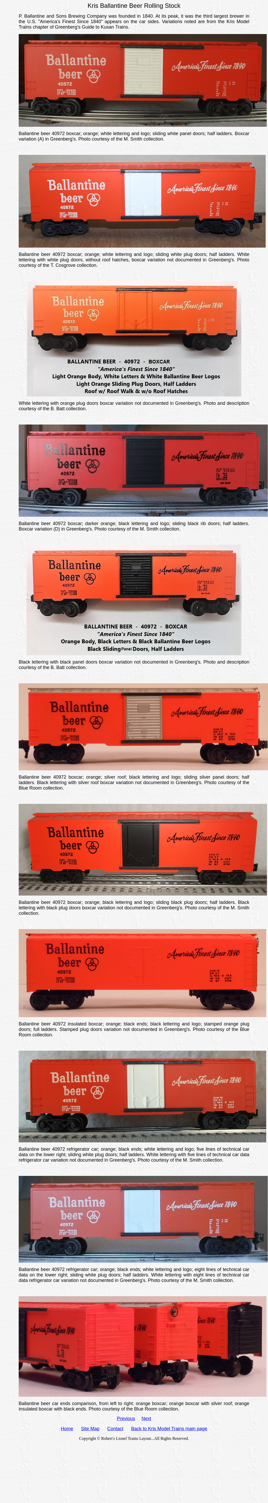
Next (146, 1418)
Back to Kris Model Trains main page (169, 1428)
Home (67, 1428)
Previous (126, 1418)
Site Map (90, 1428)
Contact (115, 1428)
